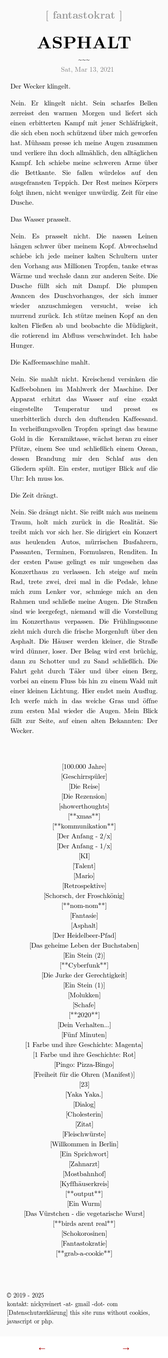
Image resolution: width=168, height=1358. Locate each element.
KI (84, 855)
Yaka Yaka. (84, 1094)
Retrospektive (84, 885)
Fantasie (84, 915)
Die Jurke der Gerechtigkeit (84, 975)
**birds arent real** (84, 1223)
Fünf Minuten (84, 1034)
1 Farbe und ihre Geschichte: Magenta (84, 1044)
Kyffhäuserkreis (84, 1183)
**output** (84, 1193)
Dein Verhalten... (84, 1024)
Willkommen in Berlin (84, 1144)
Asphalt (84, 925)
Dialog (84, 1104)
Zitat (84, 1124)
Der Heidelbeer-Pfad (84, 935)
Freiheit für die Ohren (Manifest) (84, 1074)
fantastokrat (84, 14)
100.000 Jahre (84, 766)
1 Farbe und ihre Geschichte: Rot (84, 1054)
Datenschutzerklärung (37, 1312)
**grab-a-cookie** (84, 1253)
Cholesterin (84, 1114)
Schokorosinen (84, 1233)
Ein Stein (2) (84, 955)
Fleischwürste (84, 1134)
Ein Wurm (84, 1203)
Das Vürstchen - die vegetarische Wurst (84, 1213)
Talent (84, 865)
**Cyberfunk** (84, 965)
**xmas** (84, 816)
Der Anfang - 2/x (84, 836)
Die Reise (84, 786)
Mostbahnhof (84, 1173)
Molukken (84, 994)
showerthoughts (84, 806)
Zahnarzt (84, 1163)
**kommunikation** (84, 826)
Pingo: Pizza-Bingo (84, 1064)
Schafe (84, 1004)
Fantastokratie (84, 1243)
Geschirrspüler (84, 776)
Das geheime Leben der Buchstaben (84, 945)
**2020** (84, 1014)
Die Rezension (84, 796)
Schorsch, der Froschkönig (84, 895)
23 (84, 1084)
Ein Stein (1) (84, 985)
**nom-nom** (84, 905)
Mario (84, 875)
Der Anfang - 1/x (84, 845)
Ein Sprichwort (84, 1153)
